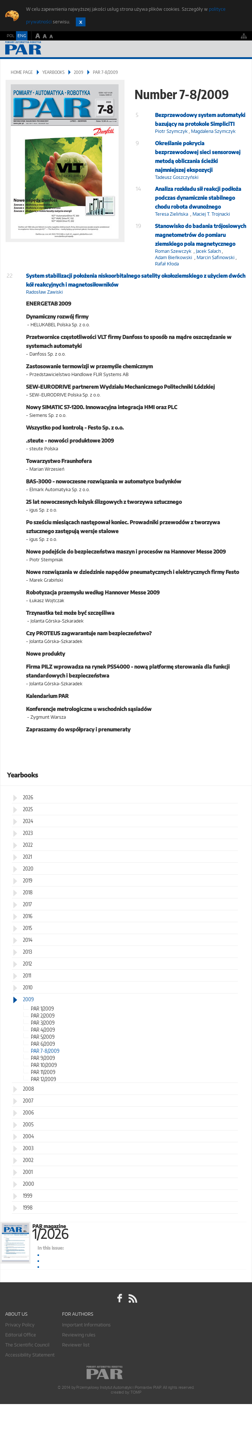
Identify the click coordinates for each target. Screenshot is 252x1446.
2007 (28, 1100)
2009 (78, 72)
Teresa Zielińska (171, 214)
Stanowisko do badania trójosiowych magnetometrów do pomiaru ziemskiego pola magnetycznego (200, 235)
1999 (27, 1195)
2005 (28, 1124)
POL (10, 35)
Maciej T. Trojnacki (211, 214)
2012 (27, 963)
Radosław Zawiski (44, 292)
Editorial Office (20, 1335)
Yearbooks (53, 72)
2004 (28, 1136)
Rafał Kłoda (167, 264)
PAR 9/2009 (43, 1058)
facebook (119, 1298)
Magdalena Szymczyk (213, 131)
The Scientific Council (27, 1345)
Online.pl (126, 1373)
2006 (28, 1112)
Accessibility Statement (30, 1355)
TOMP (135, 1392)
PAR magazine (142, 1230)
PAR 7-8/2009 (45, 1051)
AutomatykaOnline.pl (45, 48)
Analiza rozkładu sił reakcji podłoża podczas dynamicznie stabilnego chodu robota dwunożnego (198, 198)
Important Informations (86, 1325)
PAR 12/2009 (43, 1079)
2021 (27, 856)
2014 (27, 940)
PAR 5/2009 (43, 1037)
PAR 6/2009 (43, 1044)
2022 (28, 845)
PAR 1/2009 (42, 1008)
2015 (27, 928)
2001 (28, 1172)
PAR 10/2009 (44, 1065)
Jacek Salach (208, 251)
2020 (28, 868)
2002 (28, 1160)
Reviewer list (76, 1345)
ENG (21, 35)
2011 (27, 975)
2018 (28, 892)
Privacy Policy (20, 1325)
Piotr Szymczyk (171, 131)
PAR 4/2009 (43, 1029)
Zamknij (80, 21)
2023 (28, 833)
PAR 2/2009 (43, 1015)
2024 (28, 821)
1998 (28, 1207)
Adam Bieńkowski (173, 257)
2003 (28, 1148)
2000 (28, 1184)
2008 (28, 1089)
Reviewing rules (79, 1335)
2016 (27, 916)
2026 (28, 797)
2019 (27, 880)
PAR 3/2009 (43, 1022)
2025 (28, 809)
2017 (27, 904)
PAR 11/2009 (43, 1072)
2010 (28, 987)
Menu (239, 48)
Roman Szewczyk (173, 251)
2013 (27, 952)
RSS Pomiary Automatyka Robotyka (132, 1298)
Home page (22, 72)
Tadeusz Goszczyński (176, 177)
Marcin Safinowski (216, 257)
